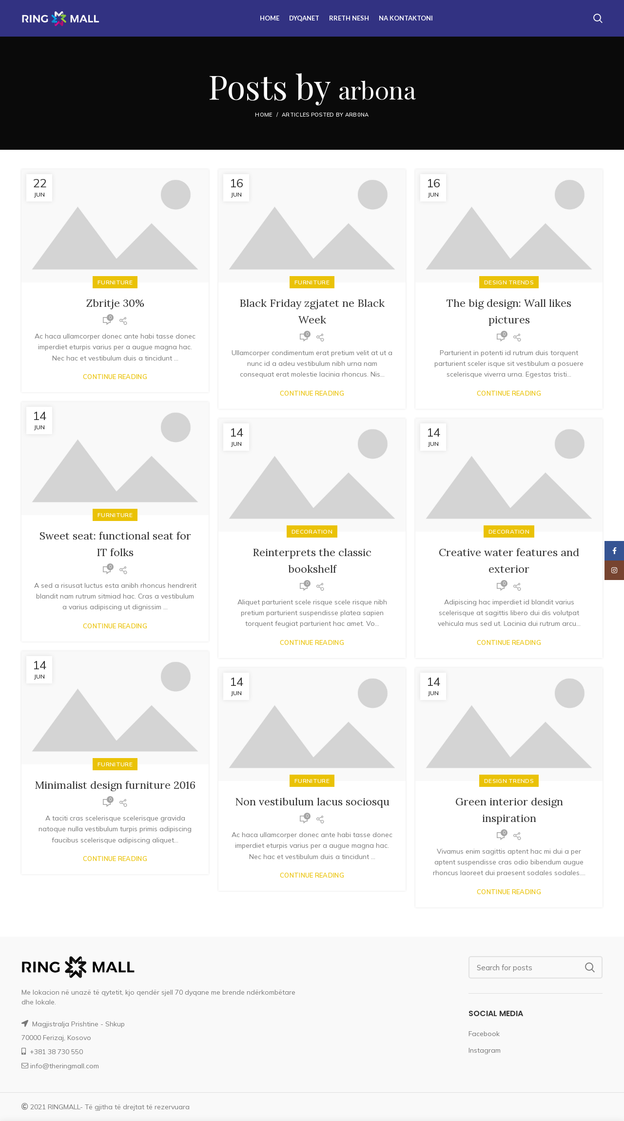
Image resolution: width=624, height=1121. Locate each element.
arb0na (377, 85)
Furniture (115, 282)
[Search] (535, 967)
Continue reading (115, 377)
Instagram (484, 1050)
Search (589, 967)
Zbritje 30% (115, 302)
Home (263, 114)
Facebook (484, 1033)
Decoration (508, 531)
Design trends (509, 282)
